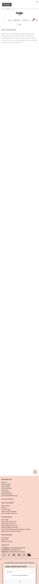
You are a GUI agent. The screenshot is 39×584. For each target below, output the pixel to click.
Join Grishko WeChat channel (15, 552)
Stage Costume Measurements (11, 531)
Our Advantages (6, 488)
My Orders (4, 539)
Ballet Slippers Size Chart (9, 525)
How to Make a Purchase (9, 513)
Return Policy (5, 506)
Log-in (9, 20)
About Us (4, 482)
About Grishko (5, 484)
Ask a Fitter (4, 520)
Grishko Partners (6, 494)
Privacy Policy (5, 492)
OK (19, 581)
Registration (17, 20)
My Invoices (5, 537)
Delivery (4, 507)
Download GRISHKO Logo (9, 496)
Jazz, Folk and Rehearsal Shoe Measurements (15, 529)
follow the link (23, 575)
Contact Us (4, 490)
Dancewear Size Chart (8, 523)
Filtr (19, 25)
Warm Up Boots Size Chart (9, 527)
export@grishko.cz (15, 550)
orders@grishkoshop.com (17, 548)
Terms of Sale (5, 509)
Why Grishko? (5, 486)
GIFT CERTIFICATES (7, 499)
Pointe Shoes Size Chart (8, 521)
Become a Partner (7, 541)
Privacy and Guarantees (9, 511)
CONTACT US (25, 20)
